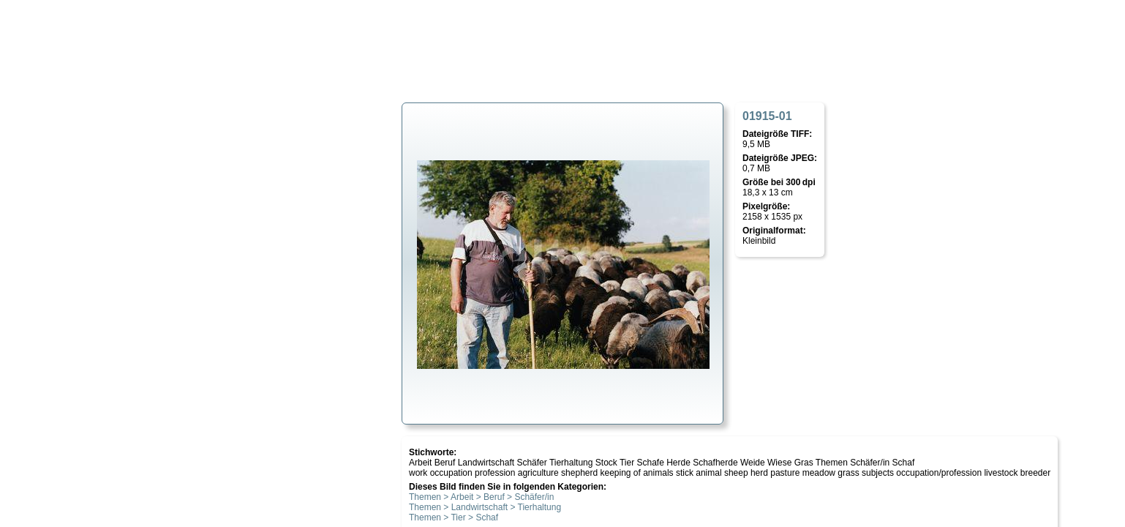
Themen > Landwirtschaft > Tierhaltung (485, 507)
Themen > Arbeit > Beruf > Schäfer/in (481, 497)
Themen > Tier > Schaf (453, 517)
